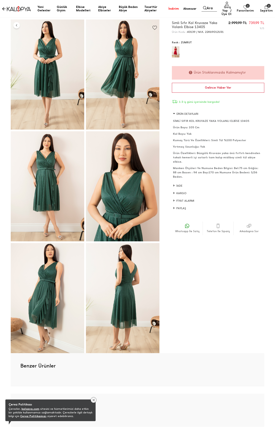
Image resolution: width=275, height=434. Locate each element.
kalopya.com (30, 408)
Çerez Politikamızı (33, 416)
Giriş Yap (226, 8)
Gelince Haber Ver (218, 87)
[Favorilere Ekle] (154, 28)
